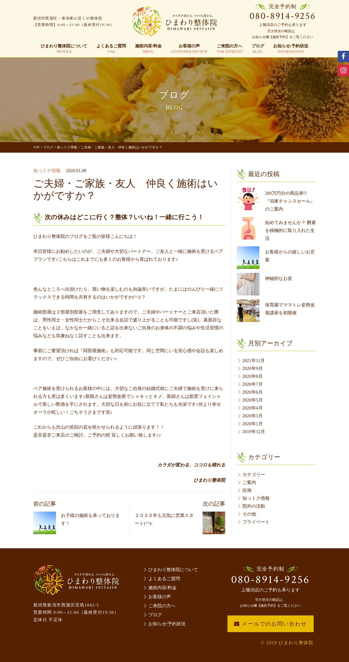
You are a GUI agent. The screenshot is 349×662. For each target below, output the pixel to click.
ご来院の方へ (229, 49)
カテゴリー (253, 474)
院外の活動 (253, 506)
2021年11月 (253, 360)
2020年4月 (252, 407)
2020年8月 (252, 376)
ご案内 (249, 482)
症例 (247, 490)
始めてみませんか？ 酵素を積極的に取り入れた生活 (290, 230)
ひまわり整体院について (64, 49)
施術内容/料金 (148, 49)
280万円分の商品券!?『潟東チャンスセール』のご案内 (290, 201)
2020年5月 (252, 400)
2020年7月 (252, 384)
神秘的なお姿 (278, 278)
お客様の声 (189, 49)
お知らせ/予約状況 (290, 49)
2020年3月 (252, 415)
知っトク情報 (46, 170)
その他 (249, 514)
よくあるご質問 (111, 49)
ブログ (258, 49)
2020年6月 (252, 392)
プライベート (256, 521)
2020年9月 (252, 368)
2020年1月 (252, 423)
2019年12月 (253, 431)
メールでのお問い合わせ (270, 624)
